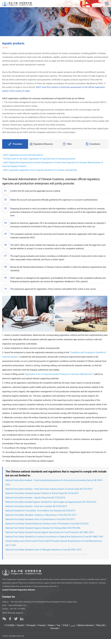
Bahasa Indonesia (86, 625)
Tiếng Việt (100, 625)
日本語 (65, 625)
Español (20, 625)
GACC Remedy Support (12, 613)
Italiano (51, 625)
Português (31, 625)
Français (42, 625)
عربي (73, 625)
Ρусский (54, 628)
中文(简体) (10, 625)
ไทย (58, 625)
